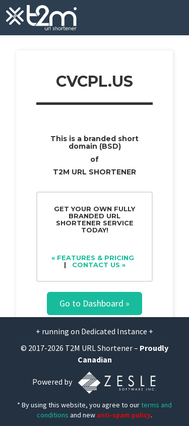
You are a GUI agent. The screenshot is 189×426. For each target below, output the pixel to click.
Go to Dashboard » (94, 303)
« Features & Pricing (92, 258)
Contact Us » (98, 265)
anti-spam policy (124, 414)
